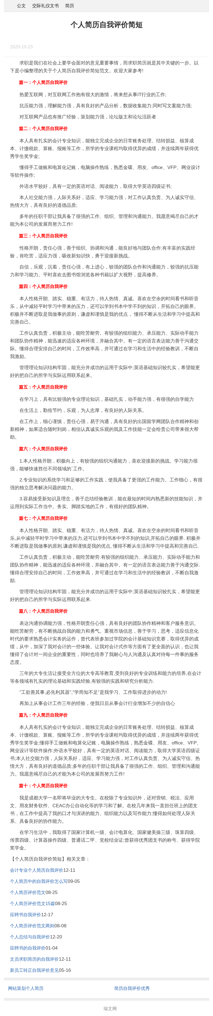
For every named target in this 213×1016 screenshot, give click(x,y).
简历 (69, 5)
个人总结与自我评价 (30, 937)
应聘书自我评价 (25, 914)
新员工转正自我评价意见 (34, 970)
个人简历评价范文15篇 (32, 903)
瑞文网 (110, 1008)
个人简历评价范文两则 (32, 925)
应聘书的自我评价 (27, 948)
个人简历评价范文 (27, 892)
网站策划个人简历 (26, 988)
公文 (21, 5)
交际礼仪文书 (45, 5)
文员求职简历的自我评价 (34, 959)
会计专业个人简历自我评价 (36, 870)
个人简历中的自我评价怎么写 (39, 881)
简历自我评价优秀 (132, 988)
